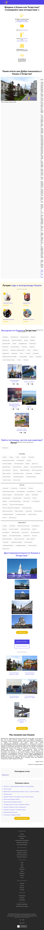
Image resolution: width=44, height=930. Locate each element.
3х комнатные (23, 488)
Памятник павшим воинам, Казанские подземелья (20, 596)
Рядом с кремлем (6, 473)
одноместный (26, 535)
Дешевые (32, 340)
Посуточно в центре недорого (16, 504)
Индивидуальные (23, 343)
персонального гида (22, 41)
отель (25, 49)
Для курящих (35, 494)
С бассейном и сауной (18, 473)
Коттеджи (22, 889)
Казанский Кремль (15, 346)
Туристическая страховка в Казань (13, 802)
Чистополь (25, 359)
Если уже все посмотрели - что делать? (22, 721)
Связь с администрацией (22, 844)
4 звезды (11, 457)
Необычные (5, 350)
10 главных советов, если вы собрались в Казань (16, 804)
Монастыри (24, 346)
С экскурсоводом (23, 356)
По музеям (28, 353)
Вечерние (33, 337)
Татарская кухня (8, 794)
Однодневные (5, 353)
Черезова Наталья (8, 303)
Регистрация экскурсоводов (22, 906)
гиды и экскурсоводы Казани (26, 285)
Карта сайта (22, 922)
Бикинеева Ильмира (8, 319)
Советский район (6, 476)
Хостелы (22, 885)
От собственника (36, 501)
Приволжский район (24, 470)
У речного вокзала (6, 480)
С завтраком (37, 473)
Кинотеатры (22, 869)
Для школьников (6, 343)
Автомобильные (14, 337)
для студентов (5, 532)
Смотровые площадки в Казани (12, 814)
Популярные (36, 353)
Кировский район (6, 466)
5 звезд (17, 457)
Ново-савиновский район (36, 466)
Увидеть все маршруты (22, 651)
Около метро (26, 501)
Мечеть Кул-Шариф (21, 587)
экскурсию (25, 38)
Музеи (22, 862)
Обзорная (35, 350)
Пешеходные (14, 353)
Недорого (26, 466)
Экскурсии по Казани (12, 331)
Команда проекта (22, 836)
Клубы (22, 871)
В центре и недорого (7, 463)
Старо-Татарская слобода (8, 359)
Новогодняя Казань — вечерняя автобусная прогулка (14, 405)
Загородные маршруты (22, 856)
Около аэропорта (6, 470)
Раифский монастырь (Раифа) (9, 356)
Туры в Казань (22, 899)
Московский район (17, 466)
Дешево (27, 463)
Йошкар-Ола (5, 346)
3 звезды (4, 457)
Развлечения (22, 873)
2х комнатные (14, 488)
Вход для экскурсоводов (22, 904)
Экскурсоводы (22, 895)
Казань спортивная (29, 381)
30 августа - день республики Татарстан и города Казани (19, 786)
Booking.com (5, 447)
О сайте (22, 834)
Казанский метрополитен (10, 812)
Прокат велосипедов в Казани (12, 799)
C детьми (23, 457)
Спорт (22, 877)
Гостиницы (22, 883)
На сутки (34, 498)
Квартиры (22, 887)
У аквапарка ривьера (31, 476)
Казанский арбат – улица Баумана (21, 612)
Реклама (22, 838)
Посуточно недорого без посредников (11, 507)
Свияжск (31, 356)
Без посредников (21, 491)
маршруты (22, 20)
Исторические (32, 343)
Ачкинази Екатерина (28, 319)
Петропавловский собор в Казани (21, 626)
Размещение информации (22, 842)
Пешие (21, 353)
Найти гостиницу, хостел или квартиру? (22, 440)
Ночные (29, 350)
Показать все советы (22, 818)
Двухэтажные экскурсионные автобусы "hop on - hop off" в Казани (21, 791)
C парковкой (31, 457)
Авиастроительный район (8, 460)
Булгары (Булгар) (24, 337)
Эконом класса (16, 480)
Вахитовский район (18, 463)
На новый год (27, 498)
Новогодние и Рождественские (17, 350)
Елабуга (14, 343)
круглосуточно (25, 532)
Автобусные (5, 337)
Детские (26, 340)
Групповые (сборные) (17, 340)
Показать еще (22, 632)
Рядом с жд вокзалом (37, 470)
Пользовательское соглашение (22, 840)
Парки (22, 864)
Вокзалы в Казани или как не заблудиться (15, 807)
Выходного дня (5, 340)
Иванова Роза (26, 303)
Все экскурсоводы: (22, 289)
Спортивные (38, 356)
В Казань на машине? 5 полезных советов (15, 809)
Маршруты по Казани (22, 852)
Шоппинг (22, 875)
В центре (29, 460)
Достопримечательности (22, 850)
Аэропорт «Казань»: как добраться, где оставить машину (18, 796)
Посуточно (15, 470)
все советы (25, 30)
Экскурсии (22, 897)
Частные (19, 359)
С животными (29, 473)
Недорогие (32, 346)
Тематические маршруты (22, 854)
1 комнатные (5, 488)
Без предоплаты (20, 460)
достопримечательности (22, 21)
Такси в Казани (7, 789)
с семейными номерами (16, 542)
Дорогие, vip (35, 463)
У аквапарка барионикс (18, 476)
